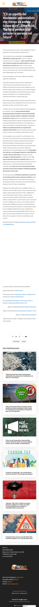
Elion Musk (16, 341)
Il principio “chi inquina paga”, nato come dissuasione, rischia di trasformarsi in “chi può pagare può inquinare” (19, 473)
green (23, 341)
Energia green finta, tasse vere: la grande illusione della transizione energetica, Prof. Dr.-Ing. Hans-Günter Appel (19, 537)
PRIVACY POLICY (15, 593)
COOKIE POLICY (23, 593)
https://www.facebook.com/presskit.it (27, 307)
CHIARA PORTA (19, 577)
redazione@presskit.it (13, 584)
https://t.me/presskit (31, 314)
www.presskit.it (19, 290)
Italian (25, 606)
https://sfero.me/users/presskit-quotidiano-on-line (23, 311)
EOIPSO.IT (16, 579)
